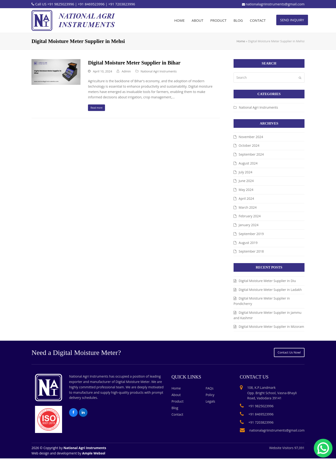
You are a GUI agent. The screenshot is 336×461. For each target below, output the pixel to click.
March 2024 (248, 207)
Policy (210, 397)
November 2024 (251, 137)
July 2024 (245, 172)
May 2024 (246, 189)
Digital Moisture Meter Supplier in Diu (267, 281)
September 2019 (251, 234)
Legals (210, 404)
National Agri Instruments (159, 71)
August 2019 (248, 242)
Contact (177, 417)
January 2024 (249, 225)
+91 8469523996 (91, 4)
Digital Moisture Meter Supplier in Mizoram (271, 326)
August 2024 (248, 163)
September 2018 (251, 251)
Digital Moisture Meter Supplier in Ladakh (270, 289)
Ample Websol (93, 456)
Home (241, 41)
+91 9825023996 (60, 4)
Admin (126, 71)
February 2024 (250, 216)
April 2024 (246, 198)
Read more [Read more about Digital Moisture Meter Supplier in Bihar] (99, 109)
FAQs (210, 391)
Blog (175, 410)
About (176, 397)
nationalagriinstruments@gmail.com (275, 4)
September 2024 (251, 154)
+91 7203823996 (121, 4)
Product (177, 404)
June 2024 (246, 181)
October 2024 (249, 145)
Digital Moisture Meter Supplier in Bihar (134, 63)
